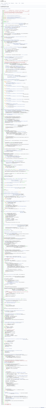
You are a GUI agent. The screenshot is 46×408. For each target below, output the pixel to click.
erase (11, 122)
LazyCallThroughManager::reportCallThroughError (15, 36)
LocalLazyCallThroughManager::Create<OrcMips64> (14, 99)
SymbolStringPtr (6, 362)
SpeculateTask (6, 300)
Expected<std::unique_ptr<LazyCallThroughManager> (11, 79)
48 (1, 40)
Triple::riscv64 (8, 100)
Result (7, 65)
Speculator (20, 308)
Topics (9, 3)
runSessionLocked (17, 201)
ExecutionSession (21, 23)
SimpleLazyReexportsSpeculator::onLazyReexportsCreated (13, 313)
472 (1, 313)
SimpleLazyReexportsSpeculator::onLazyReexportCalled (13, 350)
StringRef (5, 169)
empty (12, 124)
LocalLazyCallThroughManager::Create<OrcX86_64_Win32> (16, 104)
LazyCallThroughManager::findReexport (9, 40)
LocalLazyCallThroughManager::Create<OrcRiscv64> (14, 101)
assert (5, 28)
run (6, 304)
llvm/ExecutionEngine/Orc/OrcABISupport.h (13, 17)
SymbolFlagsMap (6, 154)
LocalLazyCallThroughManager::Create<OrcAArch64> (14, 86)
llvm (7, 21)
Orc (7, 4)
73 (1, 56)
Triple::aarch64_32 (9, 85)
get (24, 396)
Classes (16, 3)
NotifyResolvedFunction (8, 27)
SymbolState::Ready (15, 76)
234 (1, 160)
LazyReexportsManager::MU (9, 160)
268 (1, 182)
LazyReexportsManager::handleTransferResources (12, 211)
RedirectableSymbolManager (21, 110)
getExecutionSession (10, 201)
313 (1, 211)
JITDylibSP (6, 311)
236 (1, 161)
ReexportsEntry (14, 33)
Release (7, 346)
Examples (22, 3)
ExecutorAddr (5, 36)
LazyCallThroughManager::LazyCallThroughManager (11, 23)
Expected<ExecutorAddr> (7, 26)
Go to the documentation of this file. (5, 8)
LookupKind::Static (10, 74)
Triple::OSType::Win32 (13, 103)
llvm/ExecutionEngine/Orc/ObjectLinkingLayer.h (14, 16)
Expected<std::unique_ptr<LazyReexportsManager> (11, 193)
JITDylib (6, 110)
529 (1, 350)
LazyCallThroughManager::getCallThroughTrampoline (19, 26)
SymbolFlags (11, 154)
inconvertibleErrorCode (16, 43)
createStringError (10, 43)
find (13, 120)
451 (1, 300)
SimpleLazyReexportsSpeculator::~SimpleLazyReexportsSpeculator (13, 310)
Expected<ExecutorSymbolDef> (17, 290)
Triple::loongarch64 (9, 90)
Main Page (2, 3)
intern (7, 233)
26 (1, 26)
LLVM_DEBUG (5, 392)
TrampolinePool (21, 24)
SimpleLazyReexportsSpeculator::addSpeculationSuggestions (14, 354)
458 (1, 304)
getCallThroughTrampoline (22, 131)
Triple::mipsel (8, 95)
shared (10, 229)
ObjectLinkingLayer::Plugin (22, 178)
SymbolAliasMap (13, 110)
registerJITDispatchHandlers (11, 235)
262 (1, 178)
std (11, 112)
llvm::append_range (8, 219)
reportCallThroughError (17, 60)
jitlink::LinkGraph (14, 180)
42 (1, 36)
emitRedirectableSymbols (10, 274)
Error (24, 36)
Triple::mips (8, 92)
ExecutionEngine (4, 4)
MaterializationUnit (8, 111)
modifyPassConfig (8, 179)
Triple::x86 (7, 88)
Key (8, 377)
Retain (7, 315)
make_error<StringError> (11, 82)
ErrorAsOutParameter (7, 230)
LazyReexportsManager (8, 161)
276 (1, 187)
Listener (21, 195)
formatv (15, 44)
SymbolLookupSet (6, 63)
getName (8, 169)
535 (1, 354)
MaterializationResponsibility (16, 179)
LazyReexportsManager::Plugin (10, 178)
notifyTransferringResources (10, 187)
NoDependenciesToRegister (11, 77)
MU (4, 161)
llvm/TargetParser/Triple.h (11, 18)
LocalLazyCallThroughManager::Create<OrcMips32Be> (15, 93)
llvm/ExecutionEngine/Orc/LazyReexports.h (13, 15)
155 (1, 109)
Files (20, 3)
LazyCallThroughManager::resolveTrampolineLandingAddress (14, 56)
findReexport (10, 59)
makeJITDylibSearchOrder (11, 75)
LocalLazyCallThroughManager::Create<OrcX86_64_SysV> (16, 106)
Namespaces (12, 3)
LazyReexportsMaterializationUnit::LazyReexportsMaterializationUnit (14, 109)
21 (1, 23)
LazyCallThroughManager (8, 110)
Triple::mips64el (8, 98)
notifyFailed (8, 182)
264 (1, 179)
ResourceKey (21, 187)
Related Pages (6, 3)
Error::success (24, 54)
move (13, 112)
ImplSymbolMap (24, 110)
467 (1, 310)
